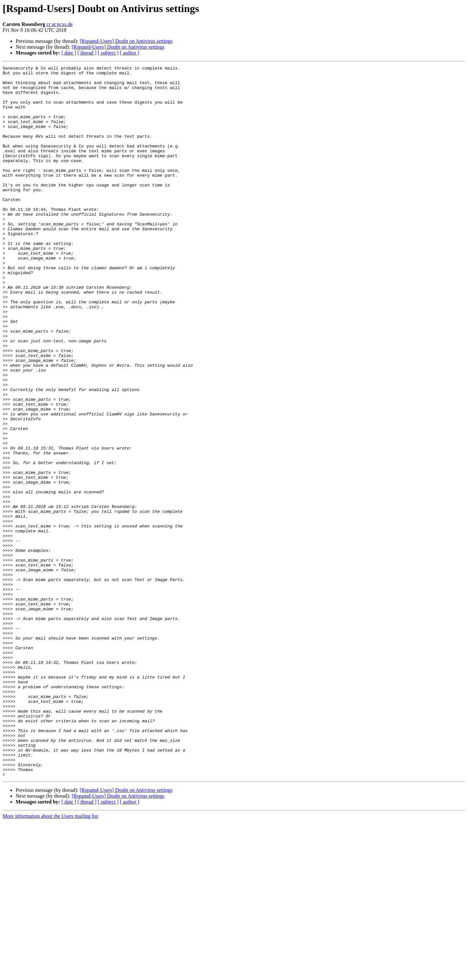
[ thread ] (87, 53)
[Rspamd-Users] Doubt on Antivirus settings (126, 41)
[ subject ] (108, 53)
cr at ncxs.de (59, 24)
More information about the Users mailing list (50, 958)
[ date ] (68, 53)
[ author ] (129, 53)
